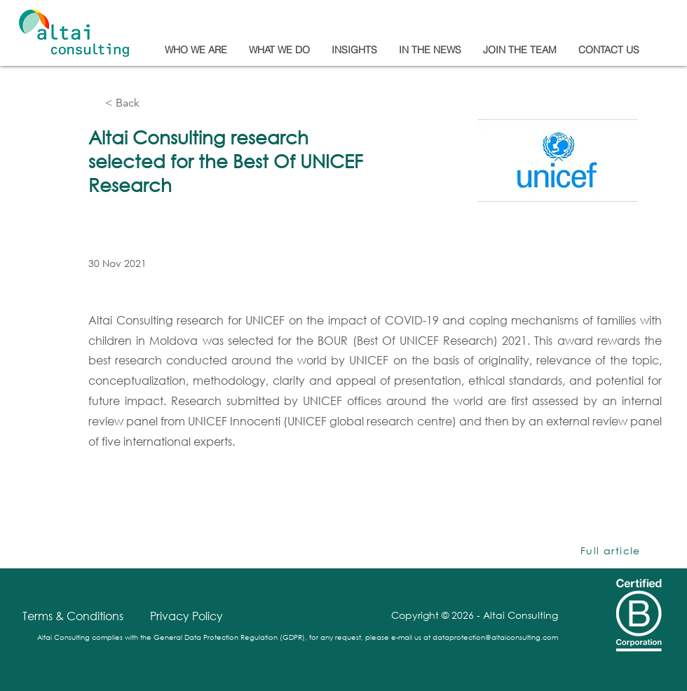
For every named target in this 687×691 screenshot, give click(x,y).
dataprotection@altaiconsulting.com (495, 637)
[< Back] (151, 103)
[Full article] (612, 551)
